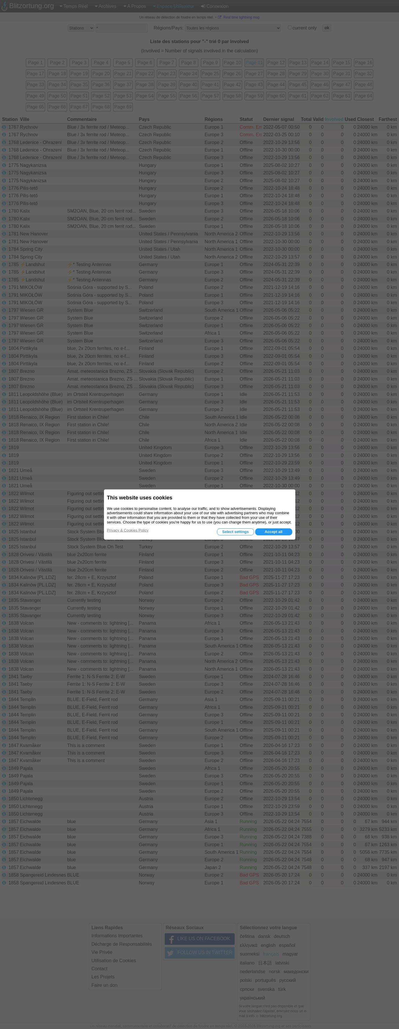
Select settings (235, 532)
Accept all (273, 532)
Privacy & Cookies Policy (128, 530)
